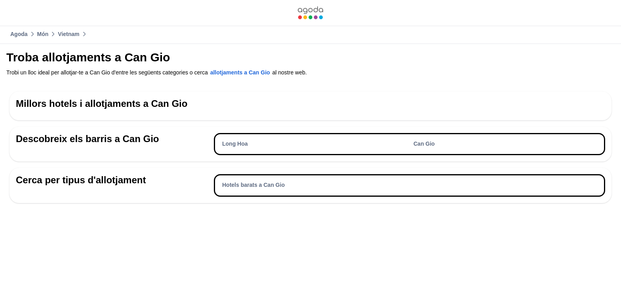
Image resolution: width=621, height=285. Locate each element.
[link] (310, 12)
